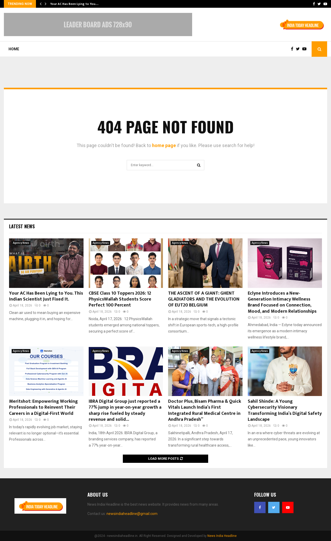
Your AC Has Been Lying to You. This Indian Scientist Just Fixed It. (46, 296)
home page (164, 145)
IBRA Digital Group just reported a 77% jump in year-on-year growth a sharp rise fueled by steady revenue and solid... (125, 410)
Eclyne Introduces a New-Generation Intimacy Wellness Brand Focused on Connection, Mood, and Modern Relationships (282, 302)
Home (14, 49)
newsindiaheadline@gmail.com (132, 514)
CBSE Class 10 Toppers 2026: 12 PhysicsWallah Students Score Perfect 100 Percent (120, 299)
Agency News (21, 242)
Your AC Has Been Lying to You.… (74, 3)
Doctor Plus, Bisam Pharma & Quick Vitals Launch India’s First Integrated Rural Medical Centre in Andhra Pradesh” (204, 410)
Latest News (22, 226)
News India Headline (222, 536)
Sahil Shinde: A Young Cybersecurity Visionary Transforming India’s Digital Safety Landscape (285, 410)
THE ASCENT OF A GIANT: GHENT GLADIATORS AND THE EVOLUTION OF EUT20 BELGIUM (203, 299)
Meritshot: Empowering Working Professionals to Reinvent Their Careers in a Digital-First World (43, 407)
